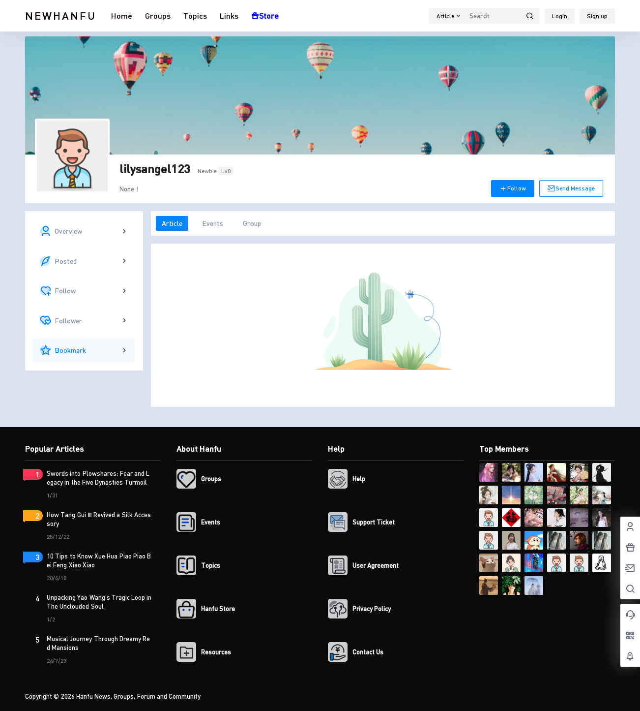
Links (229, 15)
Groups (158, 15)
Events (212, 223)
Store (265, 15)
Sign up (597, 16)
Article (172, 223)
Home (121, 15)
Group (252, 223)
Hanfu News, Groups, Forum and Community (138, 696)
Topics (195, 15)
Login (559, 16)
